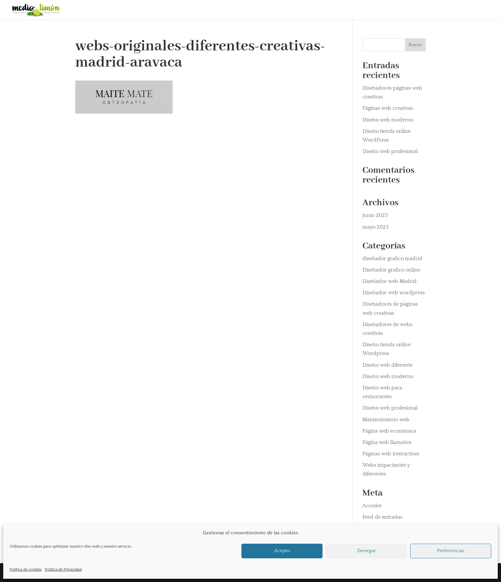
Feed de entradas (382, 517)
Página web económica (389, 431)
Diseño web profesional (390, 151)
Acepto (282, 550)
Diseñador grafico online (391, 270)
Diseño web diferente (387, 365)
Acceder (372, 506)
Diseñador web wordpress (393, 293)
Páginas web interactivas (390, 454)
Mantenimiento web (385, 420)
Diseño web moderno (387, 120)
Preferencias (450, 550)
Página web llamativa (386, 442)
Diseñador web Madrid (389, 281)
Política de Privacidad (63, 569)
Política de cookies (26, 569)
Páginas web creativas (387, 108)
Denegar (366, 550)
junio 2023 (375, 215)
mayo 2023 (375, 227)
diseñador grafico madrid (392, 258)
